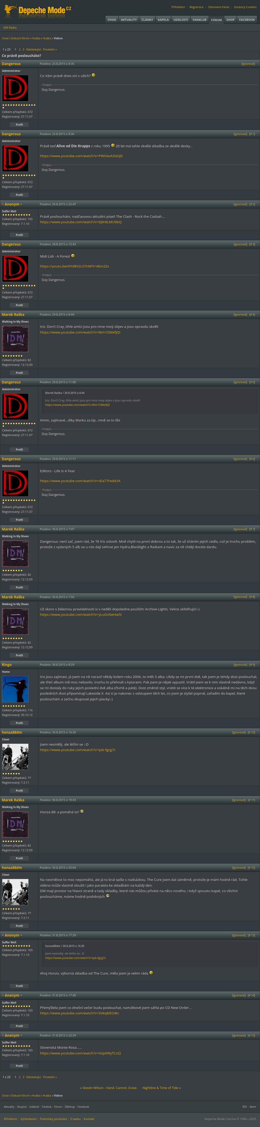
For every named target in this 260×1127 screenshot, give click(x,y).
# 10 (251, 732)
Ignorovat (248, 64)
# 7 (252, 529)
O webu (75, 1119)
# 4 (252, 314)
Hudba (36, 38)
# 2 (252, 204)
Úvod (112, 20)
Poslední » (50, 49)
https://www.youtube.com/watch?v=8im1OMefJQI (80, 332)
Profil (19, 124)
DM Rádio (10, 27)
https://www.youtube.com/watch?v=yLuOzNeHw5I (81, 614)
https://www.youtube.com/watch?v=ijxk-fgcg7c (77, 749)
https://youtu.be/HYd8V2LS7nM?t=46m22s (74, 266)
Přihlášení (178, 7)
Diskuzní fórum (20, 38)
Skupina (22, 1107)
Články (147, 20)
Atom (253, 1107)
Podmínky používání (53, 1119)
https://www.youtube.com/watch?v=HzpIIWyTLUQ (80, 1053)
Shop (230, 20)
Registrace (197, 7)
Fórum (216, 20)
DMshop (70, 1107)
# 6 (252, 459)
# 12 (251, 867)
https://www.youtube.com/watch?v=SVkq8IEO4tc (79, 1013)
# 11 (251, 800)
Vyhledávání (28, 1119)
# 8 (252, 597)
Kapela (163, 20)
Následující (33, 49)
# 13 (251, 935)
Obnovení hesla (218, 7)
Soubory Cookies (245, 7)
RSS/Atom (10, 1119)
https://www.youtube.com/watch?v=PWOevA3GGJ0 (81, 155)
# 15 (251, 1035)
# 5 (252, 382)
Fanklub (199, 20)
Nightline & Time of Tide (160, 1088)
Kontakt (89, 1119)
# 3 (252, 244)
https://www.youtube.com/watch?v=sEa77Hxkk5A (80, 480)
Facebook (247, 20)
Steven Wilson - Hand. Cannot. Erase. (110, 1088)
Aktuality (129, 20)
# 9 (252, 665)
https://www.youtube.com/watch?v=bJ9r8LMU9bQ (80, 222)
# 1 (252, 134)
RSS (245, 1107)
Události (180, 20)
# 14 (251, 995)
